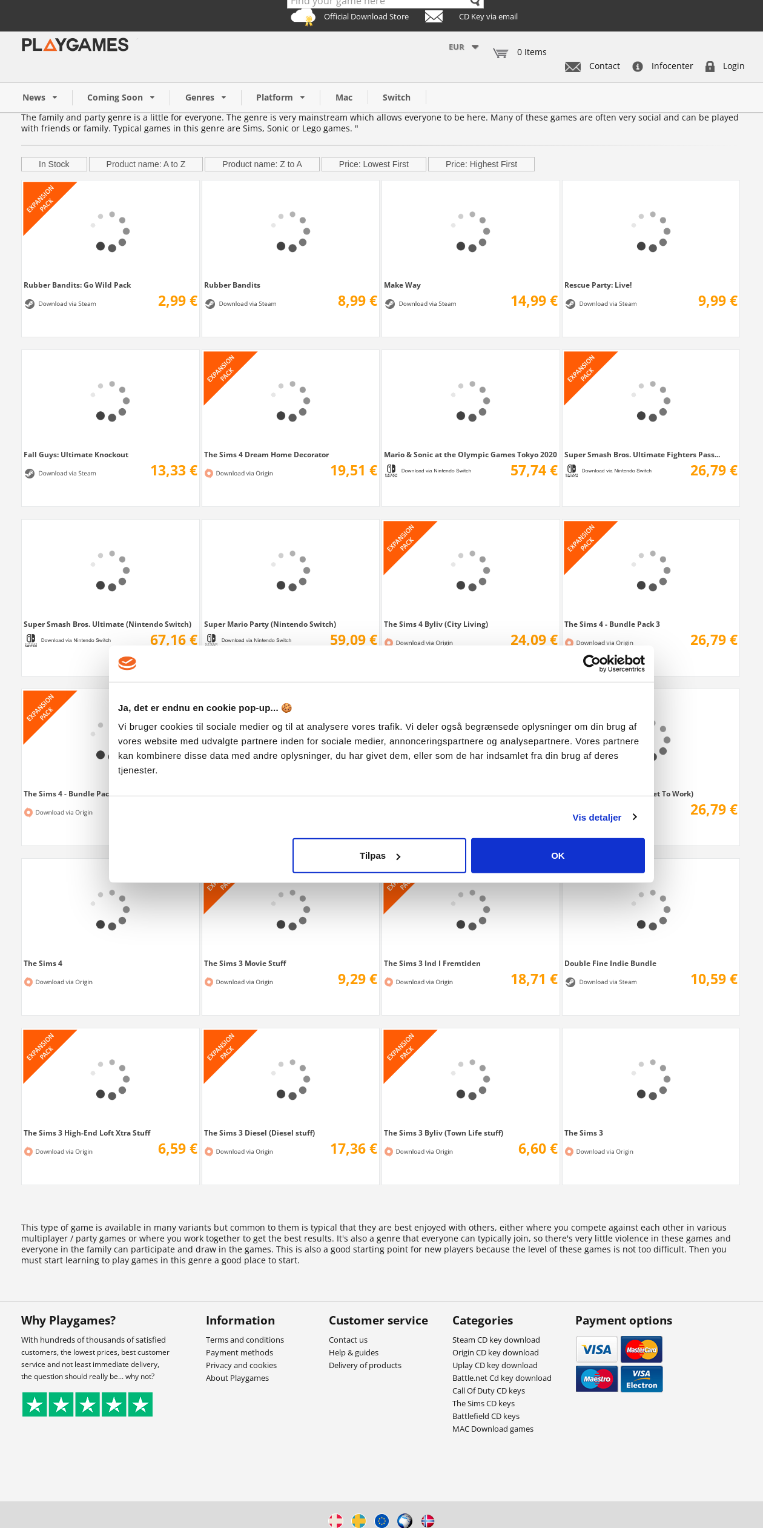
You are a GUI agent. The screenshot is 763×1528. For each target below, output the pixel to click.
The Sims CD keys (483, 1403)
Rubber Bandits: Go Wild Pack (77, 284)
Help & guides (353, 1352)
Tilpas (380, 855)
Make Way (402, 284)
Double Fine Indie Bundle (610, 963)
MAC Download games (492, 1428)
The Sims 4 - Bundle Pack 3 (612, 624)
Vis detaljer (597, 817)
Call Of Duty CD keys (488, 1390)
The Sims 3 (583, 1132)
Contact (592, 65)
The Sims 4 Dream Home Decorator (266, 454)
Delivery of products (365, 1365)
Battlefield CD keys (486, 1416)
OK (558, 855)
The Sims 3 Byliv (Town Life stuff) (443, 1132)
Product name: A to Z (146, 164)
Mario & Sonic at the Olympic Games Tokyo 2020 (470, 454)
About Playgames (237, 1377)
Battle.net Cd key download (502, 1377)
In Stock (54, 164)
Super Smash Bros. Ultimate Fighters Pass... (642, 454)
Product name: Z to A (262, 164)
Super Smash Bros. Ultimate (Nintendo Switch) (107, 624)
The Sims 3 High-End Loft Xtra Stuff (87, 1132)
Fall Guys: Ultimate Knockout (76, 454)
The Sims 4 (43, 963)
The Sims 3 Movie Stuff (245, 963)
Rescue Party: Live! (598, 284)
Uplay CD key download (495, 1365)
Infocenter (662, 65)
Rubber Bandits (232, 284)
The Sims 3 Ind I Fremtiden (432, 963)
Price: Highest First (481, 164)
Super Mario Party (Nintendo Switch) (270, 624)
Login (725, 65)
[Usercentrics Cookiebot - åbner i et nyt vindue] (592, 663)
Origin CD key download (495, 1352)
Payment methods (239, 1352)
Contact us (348, 1339)
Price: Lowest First (374, 164)
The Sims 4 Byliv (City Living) (436, 624)
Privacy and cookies (241, 1365)
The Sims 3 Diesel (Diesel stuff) (259, 1132)
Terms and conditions (245, 1339)
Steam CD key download (496, 1339)
